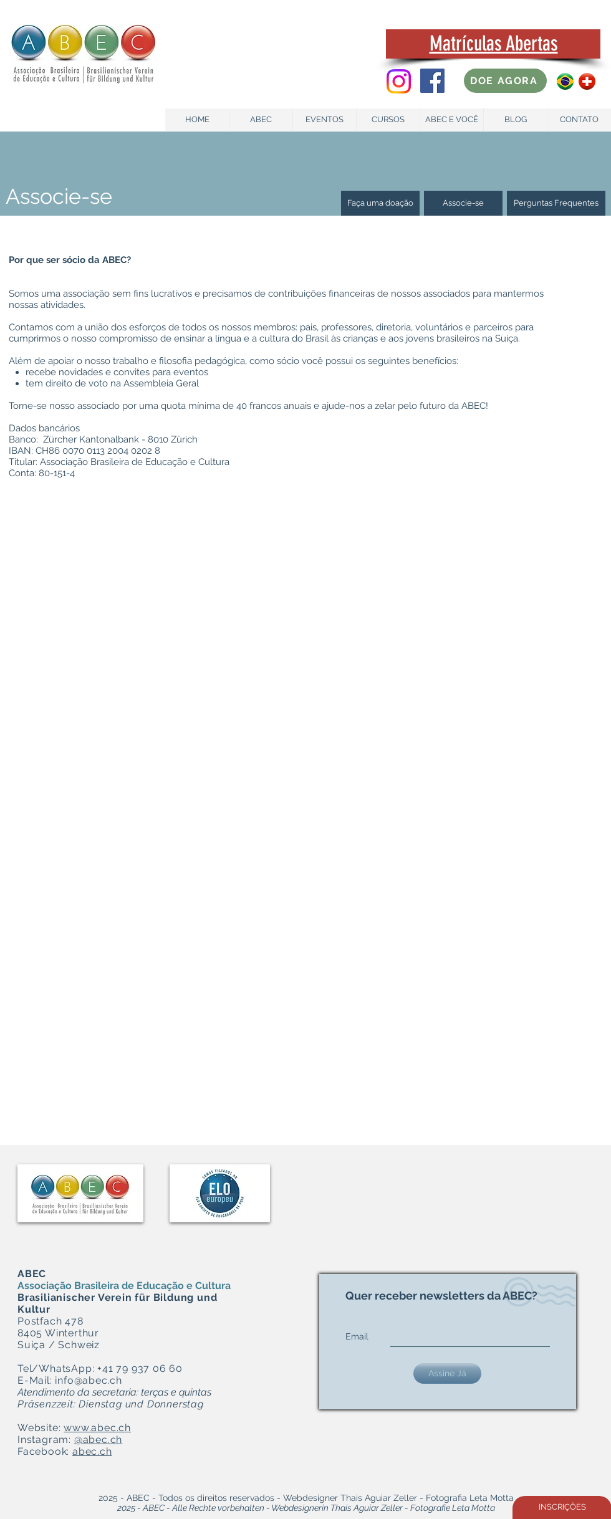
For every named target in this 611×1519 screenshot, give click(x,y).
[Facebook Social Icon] (432, 81)
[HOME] (197, 119)
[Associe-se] (463, 203)
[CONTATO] (579, 119)
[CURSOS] (388, 119)
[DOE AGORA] (505, 81)
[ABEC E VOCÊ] (452, 119)
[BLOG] (515, 119)
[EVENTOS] (324, 119)
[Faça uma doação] (380, 203)
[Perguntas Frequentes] (556, 203)
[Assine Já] (447, 1373)
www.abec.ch (97, 1428)
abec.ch (92, 1451)
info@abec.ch (88, 1380)
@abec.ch (98, 1439)
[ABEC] (261, 119)
